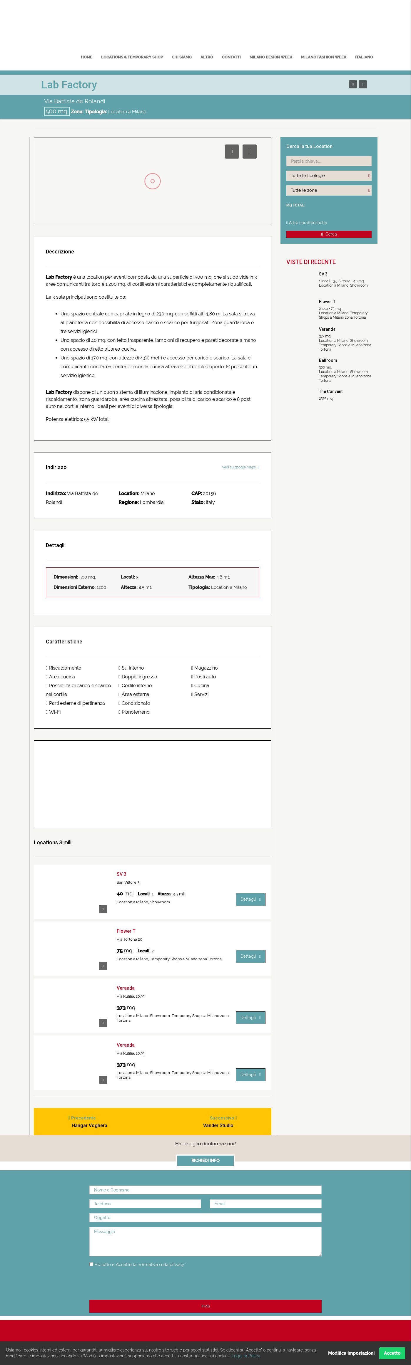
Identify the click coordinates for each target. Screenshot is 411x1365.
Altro (207, 57)
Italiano (364, 57)
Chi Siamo (182, 57)
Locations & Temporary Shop (132, 57)
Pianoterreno (134, 712)
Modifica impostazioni (351, 1353)
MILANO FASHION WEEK (323, 57)
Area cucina (60, 677)
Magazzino (204, 668)
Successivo (220, 1119)
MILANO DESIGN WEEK (271, 57)
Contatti (231, 57)
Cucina (200, 685)
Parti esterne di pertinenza (75, 703)
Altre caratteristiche (306, 222)
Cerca (329, 234)
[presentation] (134, 1286)
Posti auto (203, 677)
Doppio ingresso (137, 677)
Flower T (126, 931)
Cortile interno (135, 685)
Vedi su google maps (240, 467)
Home (86, 57)
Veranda (126, 988)
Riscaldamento (63, 668)
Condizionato (134, 703)
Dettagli (250, 899)
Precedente (84, 1119)
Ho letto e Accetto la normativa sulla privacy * (143, 1266)
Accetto (392, 1353)
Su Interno (131, 668)
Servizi (200, 694)
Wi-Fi (53, 712)
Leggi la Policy (246, 1356)
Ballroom (328, 360)
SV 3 (121, 874)
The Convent (330, 391)
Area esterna (133, 694)
